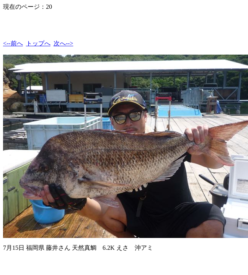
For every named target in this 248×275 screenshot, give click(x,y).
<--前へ (13, 43)
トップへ (38, 43)
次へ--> (63, 43)
